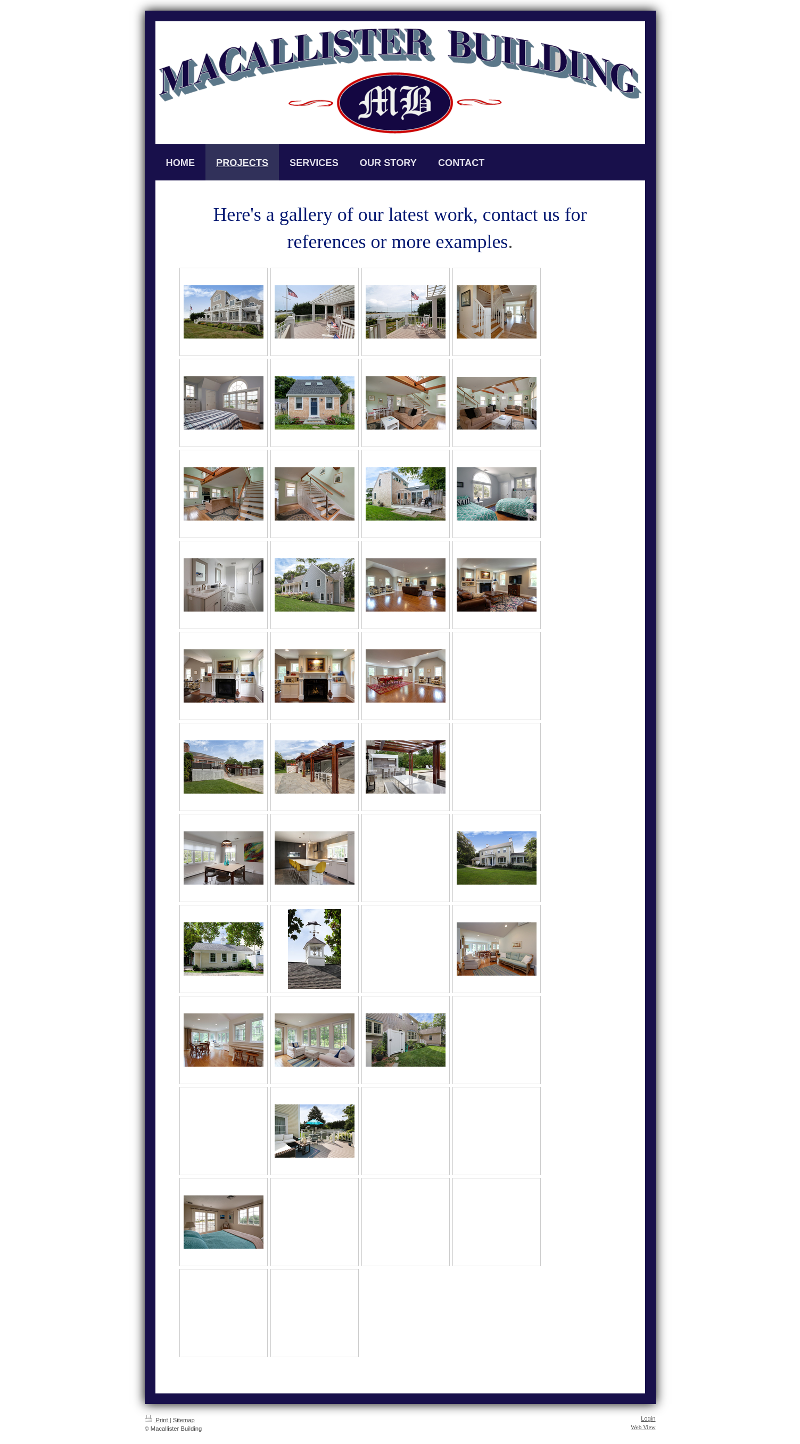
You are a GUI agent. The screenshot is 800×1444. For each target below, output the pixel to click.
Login (648, 1418)
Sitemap (184, 1420)
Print (157, 1420)
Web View (643, 1427)
